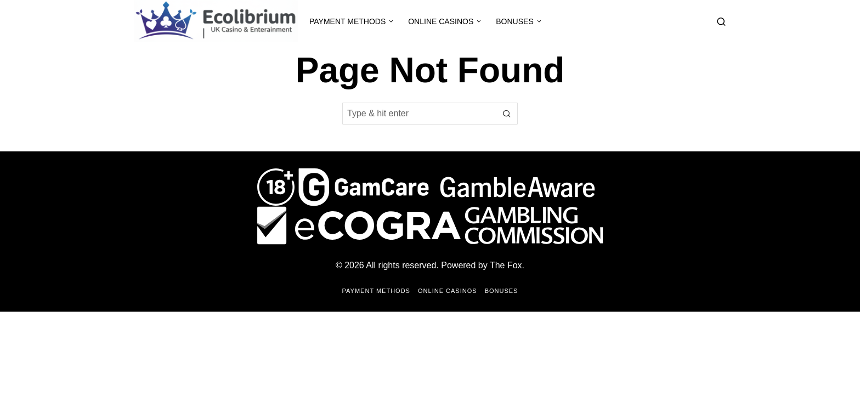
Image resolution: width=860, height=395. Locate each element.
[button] (507, 114)
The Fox (506, 265)
